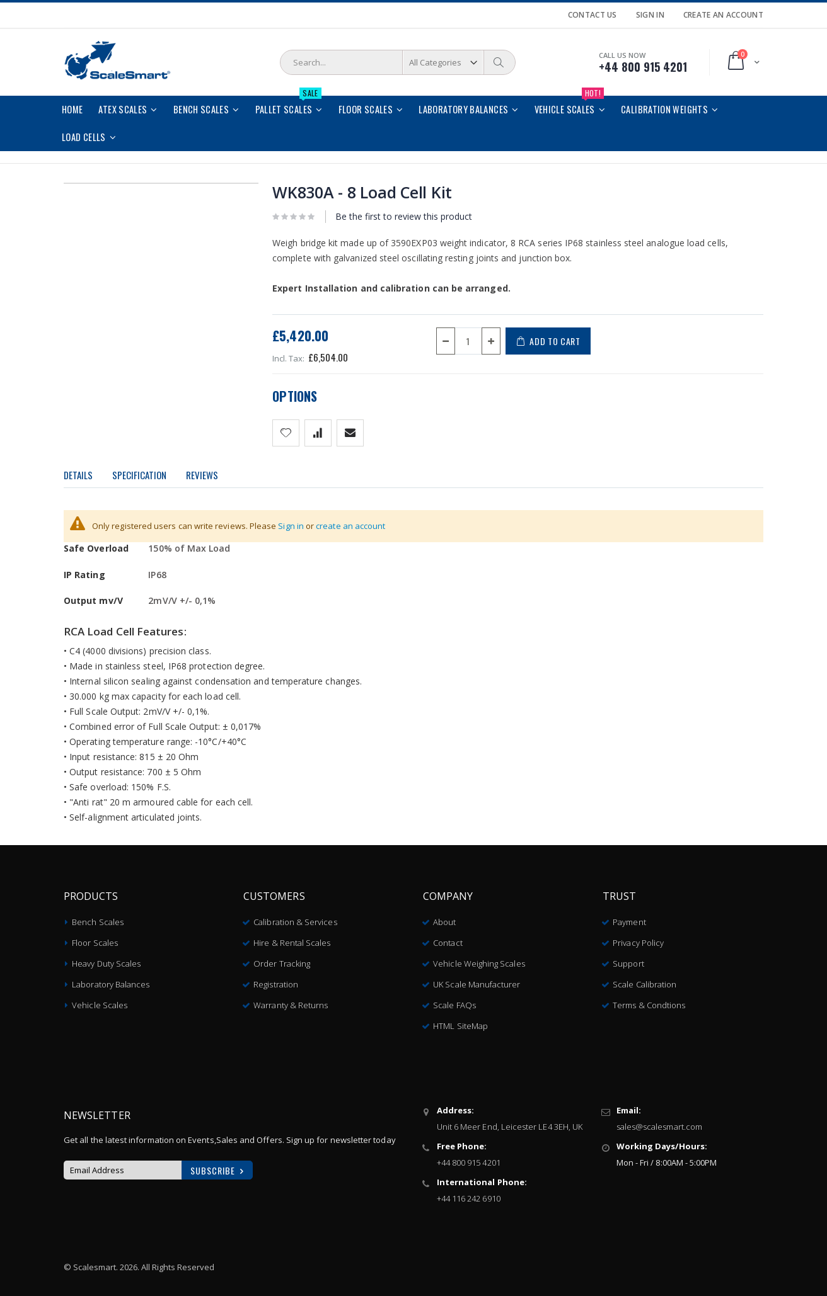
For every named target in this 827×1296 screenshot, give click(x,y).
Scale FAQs (454, 1000)
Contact (447, 938)
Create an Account (723, 15)
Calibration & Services (295, 917)
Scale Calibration (644, 980)
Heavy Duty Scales (106, 959)
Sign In (650, 15)
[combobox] (398, 62)
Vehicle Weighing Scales (479, 959)
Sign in (291, 525)
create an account (350, 525)
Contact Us (592, 15)
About (444, 917)
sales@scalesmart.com (659, 1122)
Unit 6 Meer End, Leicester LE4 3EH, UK (509, 1122)
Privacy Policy (638, 938)
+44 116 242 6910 (468, 1194)
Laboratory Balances (110, 980)
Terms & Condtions (649, 1000)
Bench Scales (98, 917)
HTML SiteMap (460, 1021)
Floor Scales (95, 938)
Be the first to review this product (403, 216)
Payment (629, 917)
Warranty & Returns (290, 1000)
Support (628, 959)
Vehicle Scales (99, 1000)
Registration (275, 980)
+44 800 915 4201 (468, 1158)
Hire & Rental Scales (291, 938)
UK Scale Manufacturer (476, 980)
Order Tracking (281, 959)
